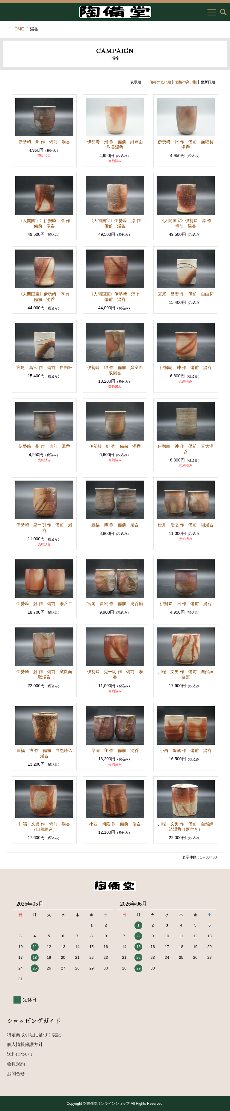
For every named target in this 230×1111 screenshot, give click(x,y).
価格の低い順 (160, 82)
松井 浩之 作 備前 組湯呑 (186, 524)
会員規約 (16, 1063)
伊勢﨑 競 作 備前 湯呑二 (44, 603)
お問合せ (16, 1073)
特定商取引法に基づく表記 (34, 1034)
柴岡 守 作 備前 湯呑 (115, 750)
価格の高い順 (186, 82)
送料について (20, 1053)
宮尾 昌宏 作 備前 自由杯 (186, 293)
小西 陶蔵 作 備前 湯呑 (185, 750)
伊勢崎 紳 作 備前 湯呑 (185, 367)
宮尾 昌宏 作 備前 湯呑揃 (115, 603)
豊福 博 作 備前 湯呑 (115, 524)
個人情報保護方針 (25, 1044)
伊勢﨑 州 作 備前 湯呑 (44, 141)
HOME (17, 29)
